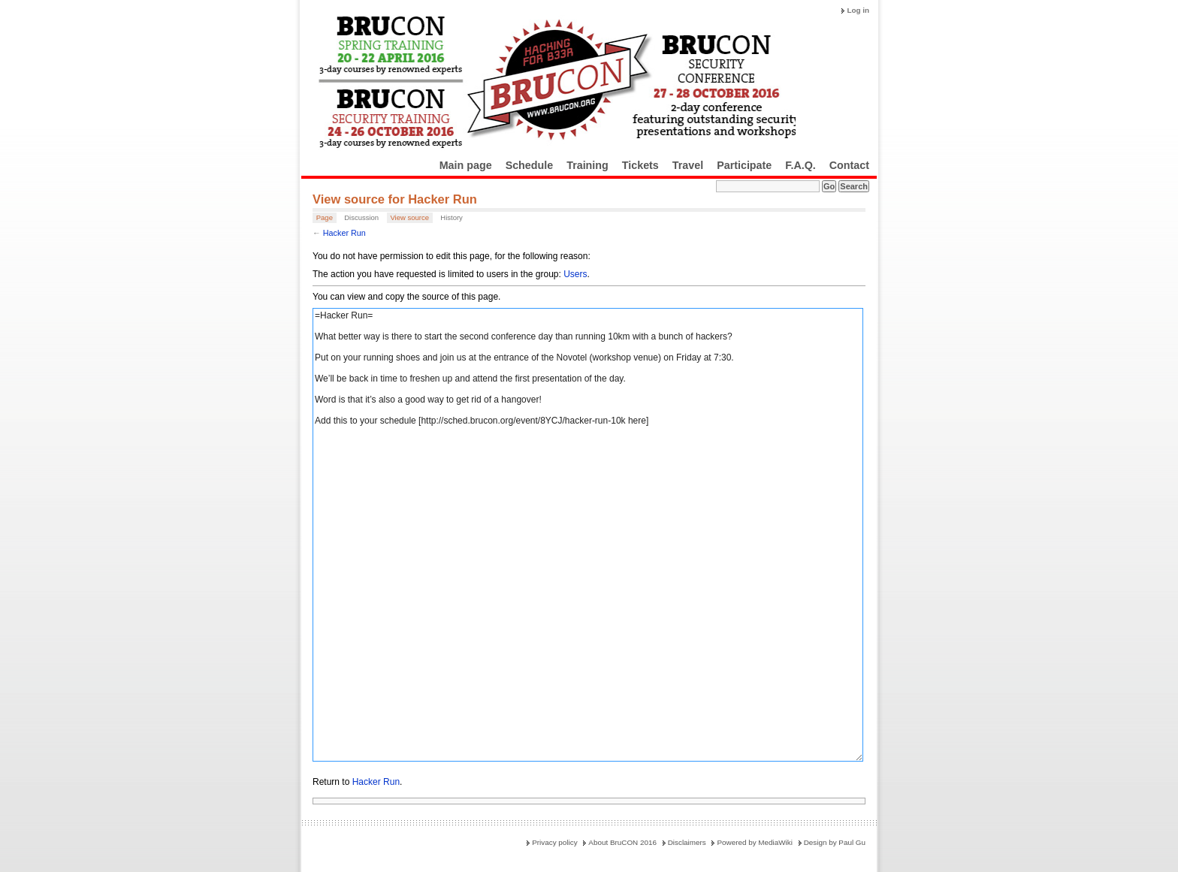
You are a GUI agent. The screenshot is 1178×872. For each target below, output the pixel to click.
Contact (849, 165)
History (451, 217)
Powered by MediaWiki (754, 842)
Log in (858, 10)
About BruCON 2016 (622, 842)
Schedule (530, 165)
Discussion (361, 217)
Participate (744, 165)
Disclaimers (687, 842)
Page (324, 217)
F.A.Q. (800, 165)
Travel (687, 165)
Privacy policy (554, 842)
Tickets (640, 165)
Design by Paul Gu (834, 842)
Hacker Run (344, 232)
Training (587, 165)
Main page (465, 165)
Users (575, 274)
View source (409, 217)
